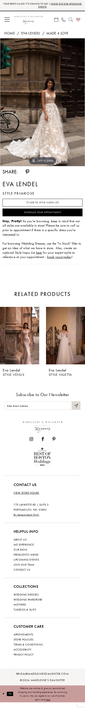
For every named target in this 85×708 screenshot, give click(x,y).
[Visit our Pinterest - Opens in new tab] (54, 444)
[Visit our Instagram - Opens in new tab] (31, 444)
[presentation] (19, 339)
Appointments (23, 640)
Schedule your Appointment (42, 216)
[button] (7, 20)
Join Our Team (24, 570)
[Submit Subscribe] (75, 410)
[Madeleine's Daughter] (43, 431)
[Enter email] (42, 410)
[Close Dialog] (4, 699)
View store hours (26, 498)
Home (9, 34)
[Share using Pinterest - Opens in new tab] (27, 173)
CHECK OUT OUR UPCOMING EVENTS (53, 5)
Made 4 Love (57, 34)
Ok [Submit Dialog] (12, 699)
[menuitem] (7, 20)
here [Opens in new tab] (39, 256)
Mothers (20, 610)
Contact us (22, 575)
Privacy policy (24, 660)
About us (20, 545)
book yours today (59, 261)
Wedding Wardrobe (28, 605)
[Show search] (70, 20)
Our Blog (20, 555)
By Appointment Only (26, 520)
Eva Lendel (30, 34)
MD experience (24, 550)
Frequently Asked (26, 560)
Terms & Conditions (28, 650)
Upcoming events (26, 565)
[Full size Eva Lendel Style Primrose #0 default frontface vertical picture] (42, 103)
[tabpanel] (42, 103)
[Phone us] (63, 20)
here (48, 705)
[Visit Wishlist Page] (78, 20)
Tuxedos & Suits (25, 615)
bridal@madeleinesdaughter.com (42, 679)
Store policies (24, 645)
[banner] (28, 20)
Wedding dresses (26, 600)
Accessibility (22, 655)
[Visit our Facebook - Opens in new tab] (42, 444)
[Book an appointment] (56, 20)
